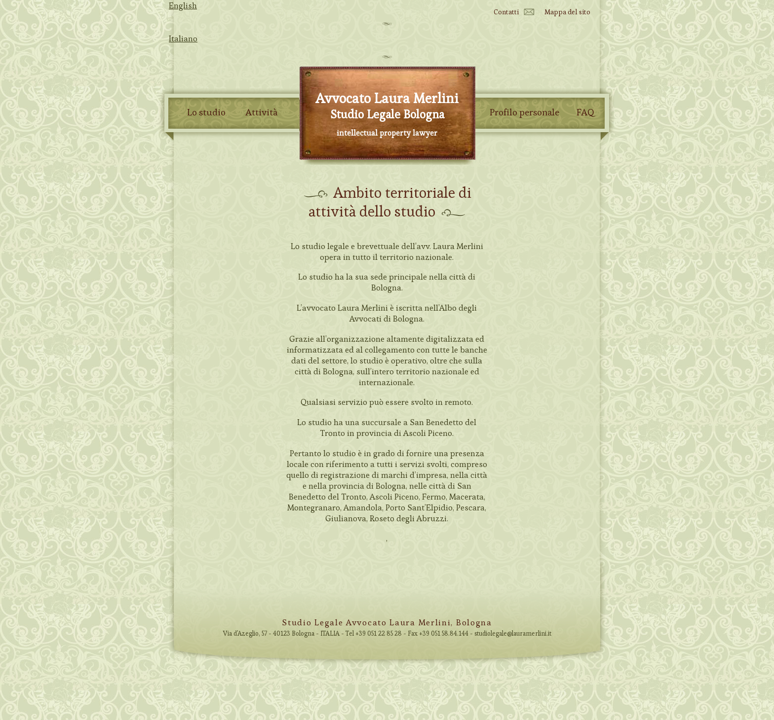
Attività (261, 112)
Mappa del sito (567, 11)
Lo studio (206, 112)
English (183, 5)
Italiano (183, 38)
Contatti (506, 11)
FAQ (585, 112)
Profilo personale (524, 112)
